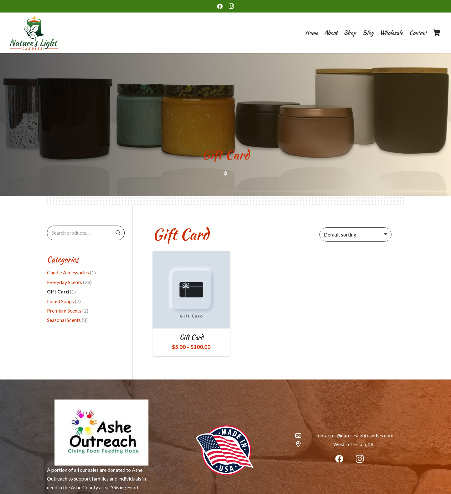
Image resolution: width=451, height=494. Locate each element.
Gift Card (191, 337)
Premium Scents (64, 310)
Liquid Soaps (60, 301)
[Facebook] (220, 6)
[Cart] (436, 33)
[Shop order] (355, 234)
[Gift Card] (191, 289)
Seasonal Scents (64, 320)
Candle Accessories (68, 272)
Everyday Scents (64, 282)
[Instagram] (231, 6)
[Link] (34, 33)
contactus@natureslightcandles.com (354, 435)
